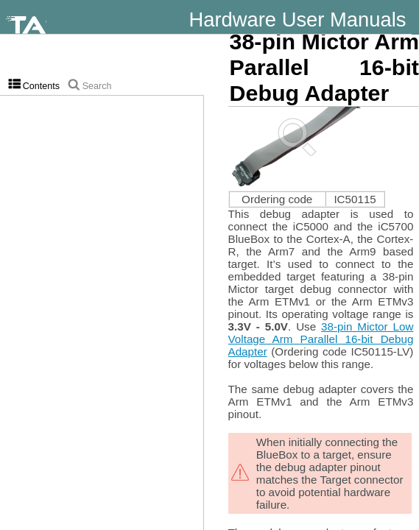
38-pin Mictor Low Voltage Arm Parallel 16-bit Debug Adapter (321, 339)
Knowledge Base (394, 29)
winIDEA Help (402, 29)
